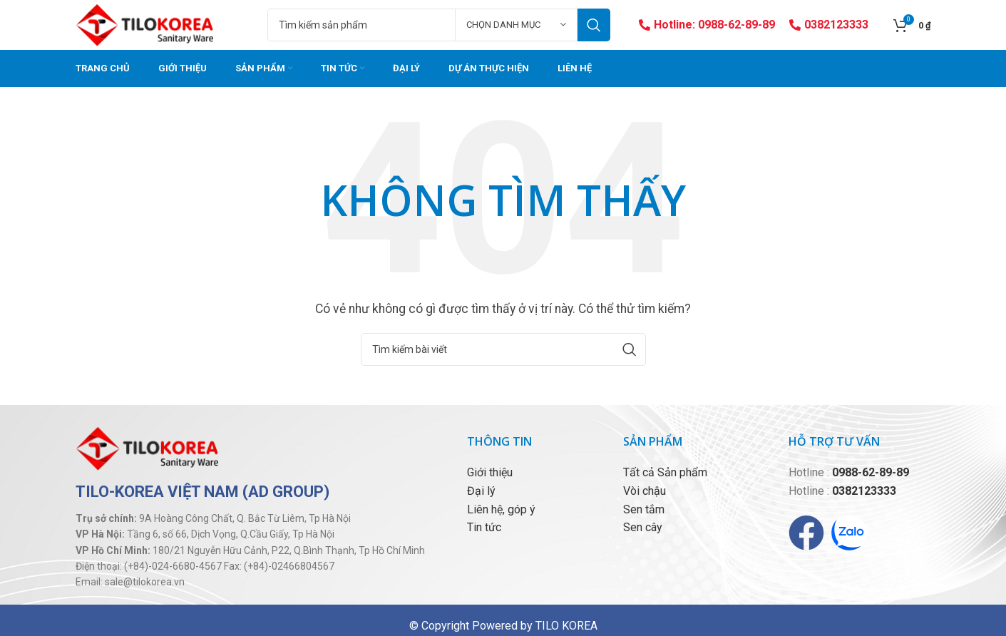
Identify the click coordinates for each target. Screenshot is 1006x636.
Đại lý (481, 491)
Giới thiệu (490, 472)
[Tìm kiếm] (438, 25)
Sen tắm (643, 509)
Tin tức (484, 527)
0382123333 (828, 24)
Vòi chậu (644, 491)
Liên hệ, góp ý (501, 509)
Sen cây (642, 527)
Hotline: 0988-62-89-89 (707, 24)
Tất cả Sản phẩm (665, 472)
